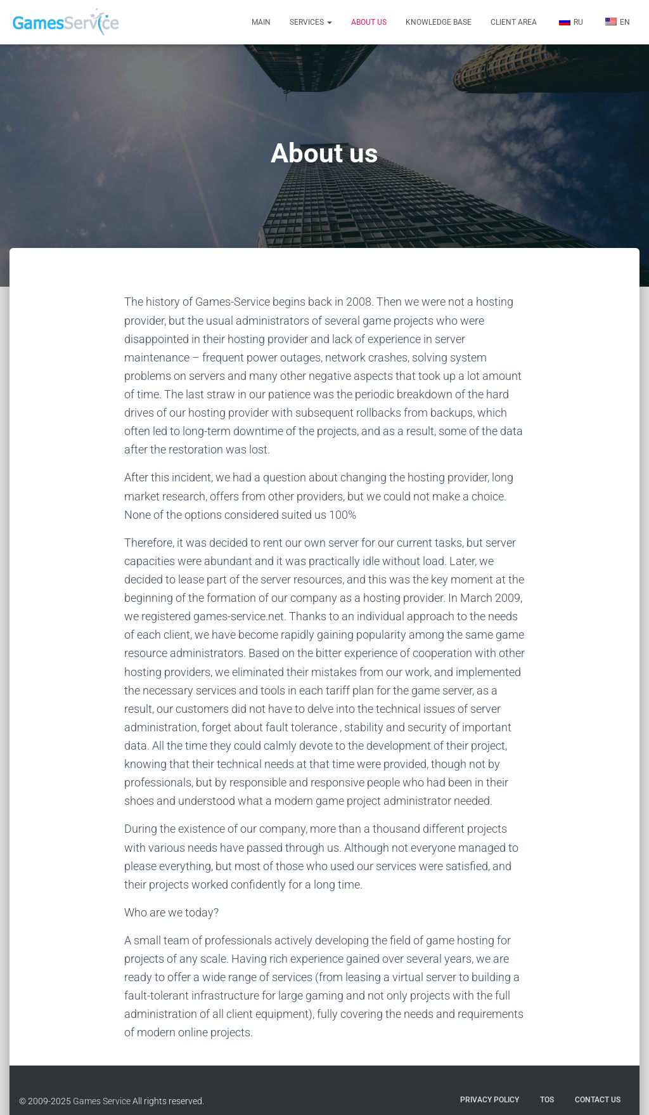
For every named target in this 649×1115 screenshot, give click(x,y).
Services (311, 22)
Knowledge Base (439, 22)
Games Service (102, 1101)
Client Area (514, 22)
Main (261, 22)
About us (369, 22)
